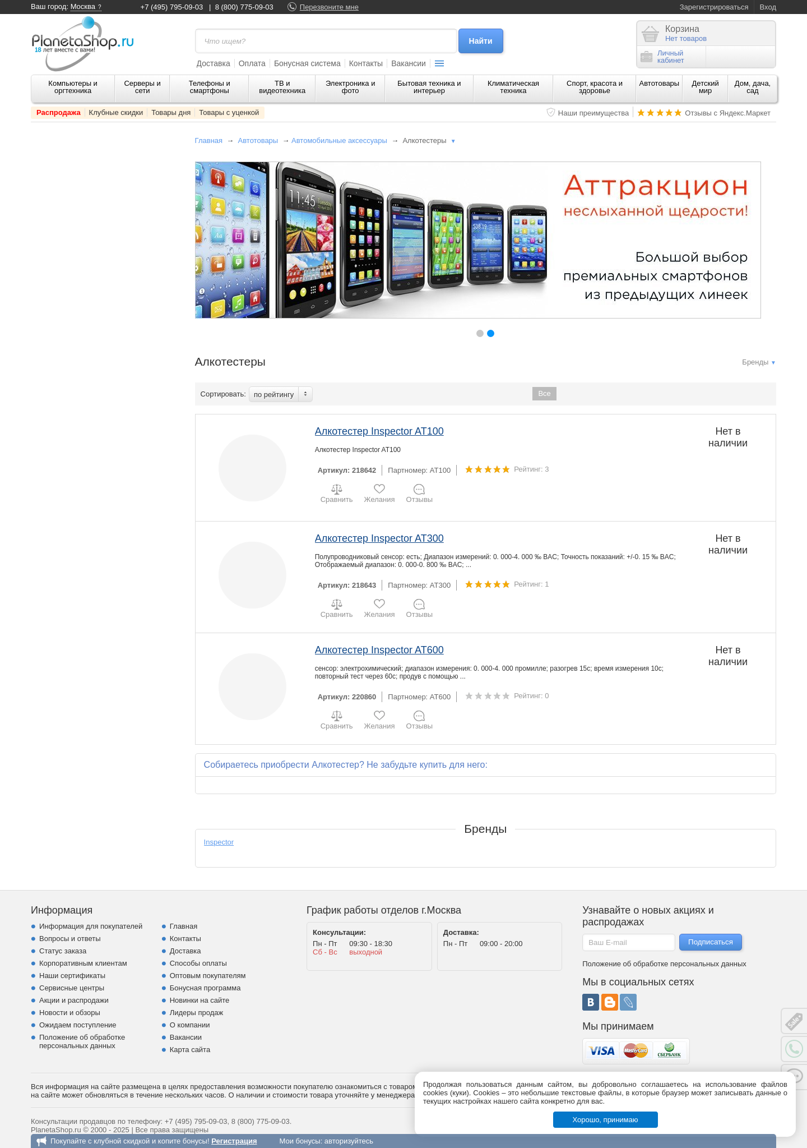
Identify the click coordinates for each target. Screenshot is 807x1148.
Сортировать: (223, 394)
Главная (208, 140)
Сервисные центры (71, 988)
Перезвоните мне (329, 7)
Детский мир (705, 87)
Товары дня (171, 112)
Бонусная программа (205, 988)
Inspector (219, 842)
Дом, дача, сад (753, 87)
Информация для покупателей (90, 926)
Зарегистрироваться (714, 7)
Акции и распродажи (74, 1000)
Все (544, 393)
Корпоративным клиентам (83, 963)
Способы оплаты (198, 963)
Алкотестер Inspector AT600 (379, 650)
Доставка (213, 63)
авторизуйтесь (348, 1141)
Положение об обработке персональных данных (82, 1041)
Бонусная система (307, 63)
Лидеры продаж (197, 1012)
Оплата (252, 63)
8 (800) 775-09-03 (244, 7)
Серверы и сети (142, 87)
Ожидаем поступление (78, 1025)
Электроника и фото (350, 87)
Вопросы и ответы (69, 938)
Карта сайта (190, 1049)
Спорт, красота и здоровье (595, 87)
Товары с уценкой (229, 112)
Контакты (366, 63)
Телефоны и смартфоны (209, 87)
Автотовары (659, 83)
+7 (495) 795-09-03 (172, 7)
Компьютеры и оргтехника (73, 87)
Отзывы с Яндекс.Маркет (728, 113)
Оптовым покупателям (208, 975)
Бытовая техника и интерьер (429, 87)
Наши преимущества (593, 113)
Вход (768, 7)
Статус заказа (62, 951)
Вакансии (408, 63)
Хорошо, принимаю (605, 1119)
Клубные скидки (116, 112)
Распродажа (58, 112)
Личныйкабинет (662, 56)
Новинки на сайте (200, 1000)
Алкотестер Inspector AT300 (379, 538)
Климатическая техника (513, 87)
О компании (190, 1025)
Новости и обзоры (69, 1012)
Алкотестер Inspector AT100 (379, 431)
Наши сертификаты (72, 975)
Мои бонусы (299, 1141)
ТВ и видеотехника (282, 87)
